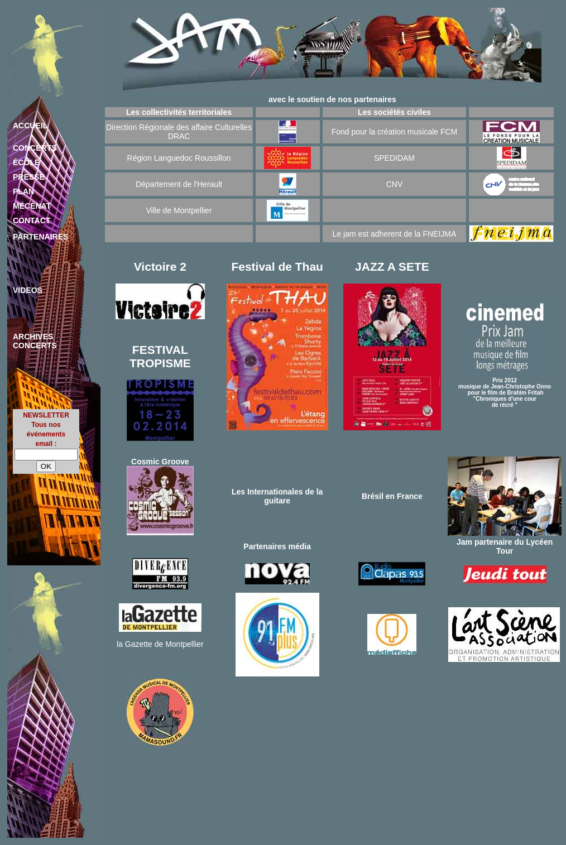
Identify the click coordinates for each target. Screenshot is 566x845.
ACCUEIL (30, 125)
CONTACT (31, 220)
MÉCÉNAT (32, 205)
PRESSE (29, 176)
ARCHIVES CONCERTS (35, 341)
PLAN (23, 191)
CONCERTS (35, 147)
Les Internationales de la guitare (277, 496)
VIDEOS (27, 290)
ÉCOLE (26, 162)
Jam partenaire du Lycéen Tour (505, 546)
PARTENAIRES (40, 236)
